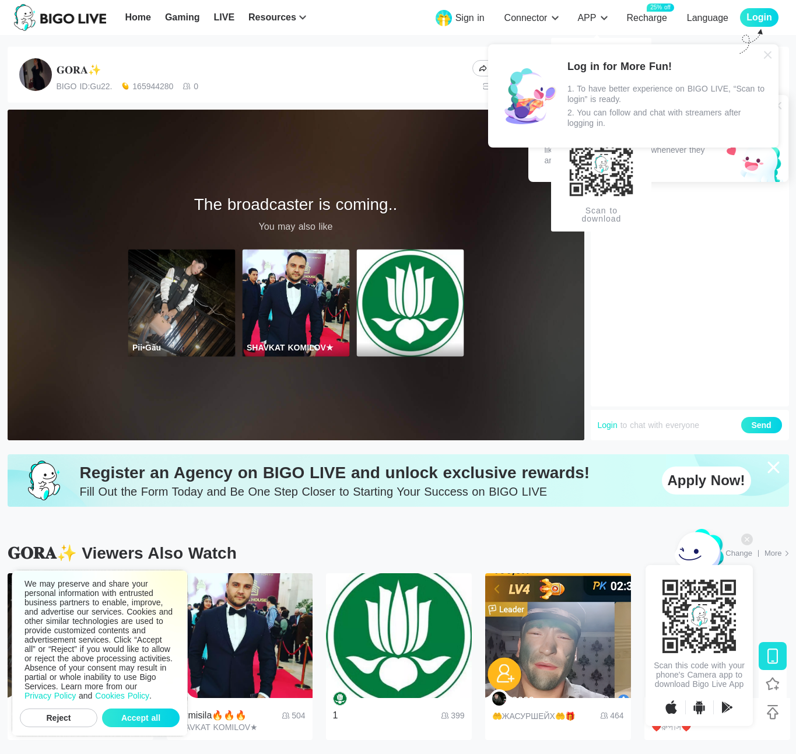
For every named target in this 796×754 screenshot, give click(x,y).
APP (586, 18)
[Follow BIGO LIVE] (773, 684)
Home (137, 17)
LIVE (223, 17)
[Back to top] (773, 712)
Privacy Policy (50, 695)
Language (707, 18)
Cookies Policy (122, 695)
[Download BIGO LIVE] (773, 656)
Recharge (646, 17)
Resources (272, 17)
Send (761, 425)
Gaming (182, 17)
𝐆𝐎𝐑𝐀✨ (79, 70)
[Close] (768, 55)
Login (608, 425)
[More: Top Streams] (777, 553)
